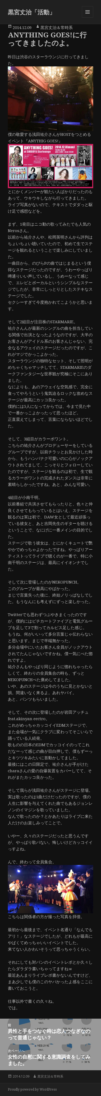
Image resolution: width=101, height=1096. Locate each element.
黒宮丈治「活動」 (31, 12)
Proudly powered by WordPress (32, 1089)
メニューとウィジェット (87, 17)
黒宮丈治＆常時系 (56, 27)
